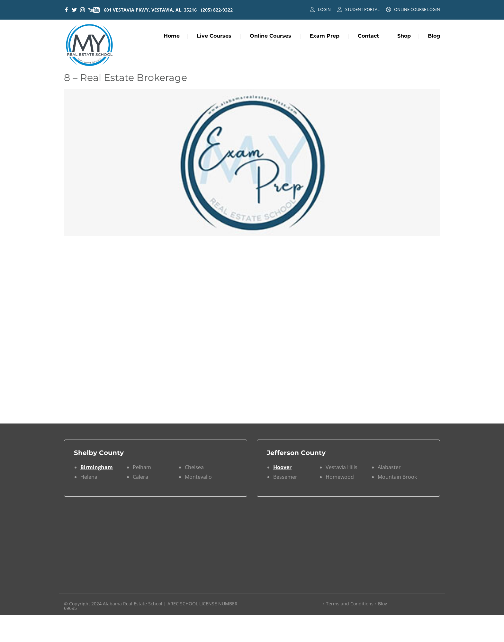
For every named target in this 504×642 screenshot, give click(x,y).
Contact (368, 36)
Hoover (282, 467)
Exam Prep (324, 36)
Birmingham (96, 467)
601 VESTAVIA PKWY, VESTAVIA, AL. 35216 (150, 10)
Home (172, 36)
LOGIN (324, 9)
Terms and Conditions (350, 604)
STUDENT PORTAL (362, 9)
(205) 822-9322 (217, 10)
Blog (434, 36)
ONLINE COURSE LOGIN (417, 9)
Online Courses (270, 36)
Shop (404, 36)
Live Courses (214, 36)
